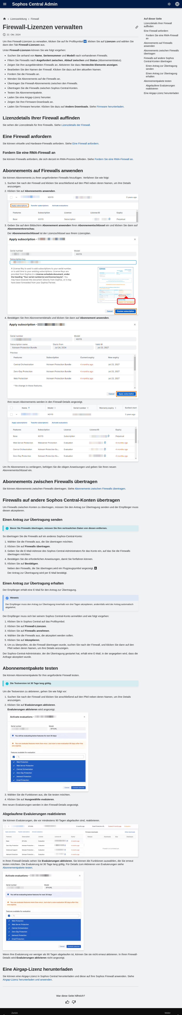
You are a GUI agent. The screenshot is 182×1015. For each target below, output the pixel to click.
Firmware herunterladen (110, 106)
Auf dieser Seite (153, 18)
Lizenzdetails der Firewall (75, 124)
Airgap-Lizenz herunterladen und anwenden (27, 979)
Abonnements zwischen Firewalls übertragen (100, 488)
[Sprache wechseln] (177, 4)
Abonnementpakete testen (17, 867)
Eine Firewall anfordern (85, 143)
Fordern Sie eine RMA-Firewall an (114, 159)
